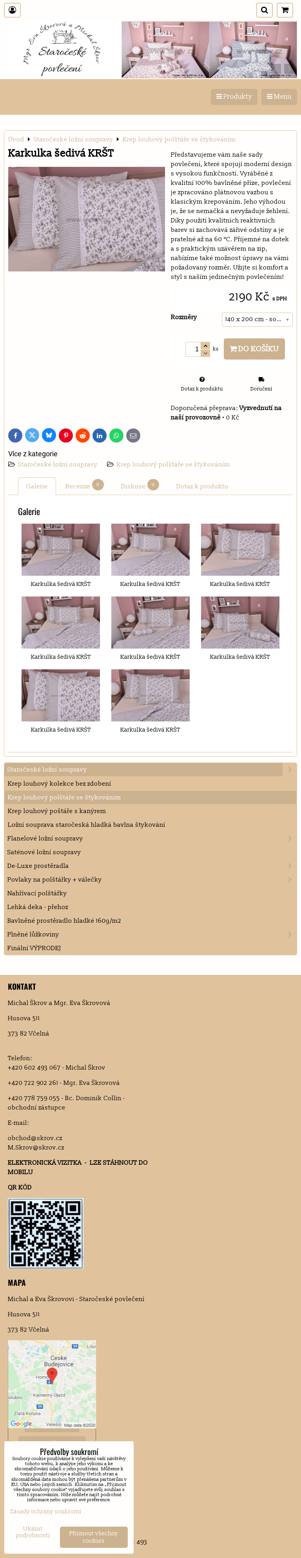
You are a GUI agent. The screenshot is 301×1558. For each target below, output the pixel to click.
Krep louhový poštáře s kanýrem (57, 811)
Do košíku (254, 349)
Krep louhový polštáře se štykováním (173, 464)
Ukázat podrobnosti (33, 1532)
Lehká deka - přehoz (37, 907)
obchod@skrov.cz (35, 1138)
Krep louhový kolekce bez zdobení (59, 784)
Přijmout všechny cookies (93, 1537)
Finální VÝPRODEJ (34, 948)
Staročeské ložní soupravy (58, 464)
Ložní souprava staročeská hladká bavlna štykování (86, 825)
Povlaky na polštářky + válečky (152, 879)
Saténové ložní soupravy (44, 852)
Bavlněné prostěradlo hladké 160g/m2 (64, 921)
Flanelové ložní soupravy (152, 838)
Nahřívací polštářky (37, 893)
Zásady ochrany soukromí (46, 1511)
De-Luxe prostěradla (152, 866)
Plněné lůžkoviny (152, 934)
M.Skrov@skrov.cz (36, 1147)
